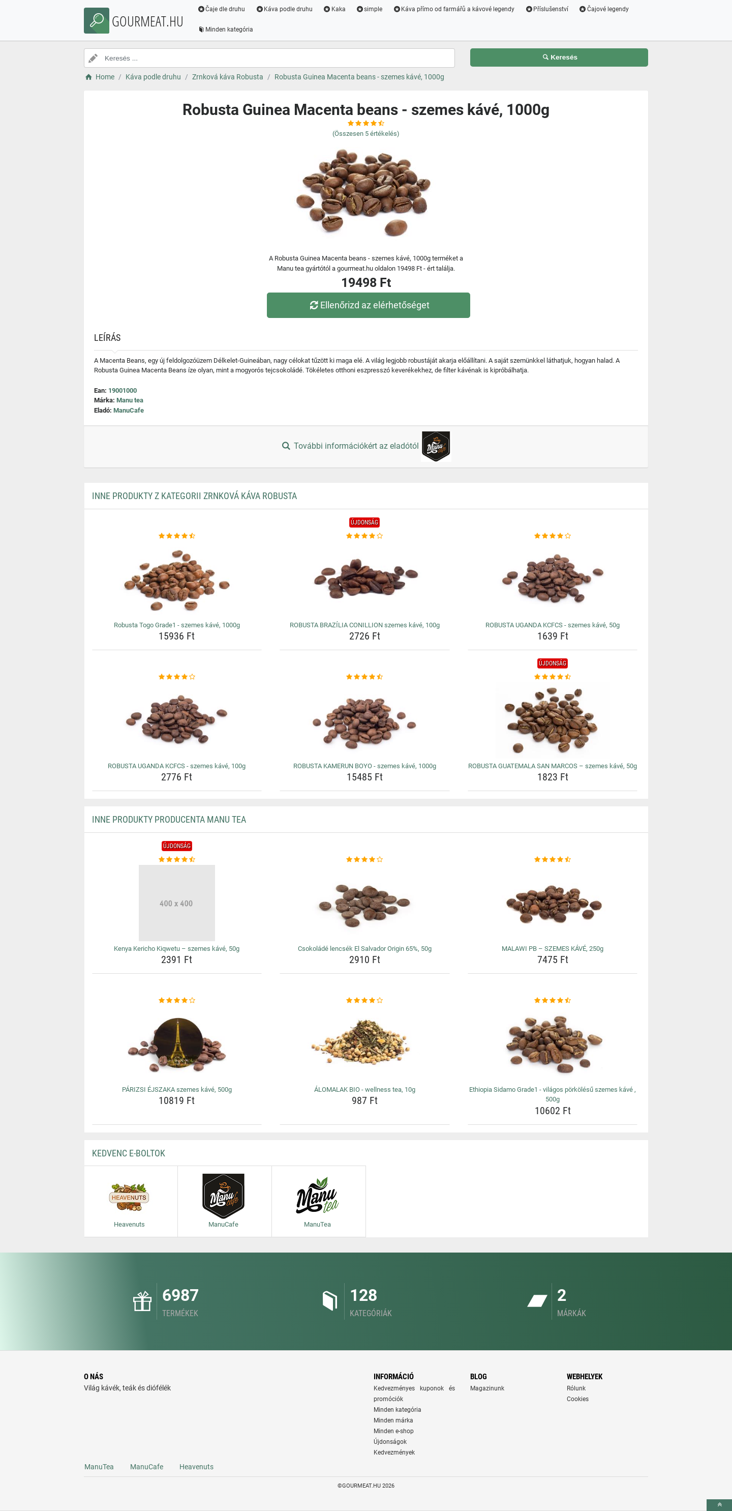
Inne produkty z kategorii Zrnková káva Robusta (194, 495)
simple (369, 9)
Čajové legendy (605, 9)
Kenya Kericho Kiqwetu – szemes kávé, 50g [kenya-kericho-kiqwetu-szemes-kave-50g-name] (176, 948)
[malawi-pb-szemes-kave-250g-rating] (552, 860)
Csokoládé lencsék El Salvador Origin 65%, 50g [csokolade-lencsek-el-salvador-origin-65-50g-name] (365, 948)
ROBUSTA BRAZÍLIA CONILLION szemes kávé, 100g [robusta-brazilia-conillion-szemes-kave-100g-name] (365, 625)
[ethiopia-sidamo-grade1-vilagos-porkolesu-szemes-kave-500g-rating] (552, 1001)
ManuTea (99, 1467)
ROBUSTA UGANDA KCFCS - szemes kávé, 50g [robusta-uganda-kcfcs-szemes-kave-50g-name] (552, 625)
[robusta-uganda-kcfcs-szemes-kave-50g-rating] (552, 536)
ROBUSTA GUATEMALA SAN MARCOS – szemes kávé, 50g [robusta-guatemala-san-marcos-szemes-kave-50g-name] (552, 766)
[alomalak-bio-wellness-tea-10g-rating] (364, 1001)
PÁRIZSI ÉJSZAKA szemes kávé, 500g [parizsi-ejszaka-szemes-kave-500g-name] (177, 1089)
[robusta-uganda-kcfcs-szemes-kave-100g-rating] (177, 677)
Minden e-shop (394, 1431)
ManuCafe (128, 410)
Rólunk (576, 1388)
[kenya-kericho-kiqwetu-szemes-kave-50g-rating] (177, 860)
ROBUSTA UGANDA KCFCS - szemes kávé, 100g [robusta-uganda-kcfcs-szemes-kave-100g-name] (177, 766)
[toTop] (719, 1505)
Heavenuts (196, 1467)
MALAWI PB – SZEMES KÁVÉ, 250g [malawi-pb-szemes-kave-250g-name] (552, 948)
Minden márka (393, 1420)
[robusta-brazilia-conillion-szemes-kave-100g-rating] (364, 536)
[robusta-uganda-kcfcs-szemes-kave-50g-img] (552, 579)
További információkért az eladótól (366, 446)
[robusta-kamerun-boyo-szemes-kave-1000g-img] (364, 720)
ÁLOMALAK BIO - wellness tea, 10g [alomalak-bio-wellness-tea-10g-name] (364, 1089)
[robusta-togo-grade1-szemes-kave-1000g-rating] (177, 536)
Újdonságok (390, 1441)
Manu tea (129, 400)
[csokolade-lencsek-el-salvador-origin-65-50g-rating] (364, 860)
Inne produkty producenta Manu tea (169, 819)
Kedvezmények (394, 1452)
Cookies (578, 1399)
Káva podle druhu (285, 9)
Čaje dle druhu (222, 9)
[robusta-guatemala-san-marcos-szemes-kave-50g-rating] (552, 677)
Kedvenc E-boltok (128, 1153)
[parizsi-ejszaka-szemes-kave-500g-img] (177, 1044)
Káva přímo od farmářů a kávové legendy (454, 9)
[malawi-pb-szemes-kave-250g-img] (552, 903)
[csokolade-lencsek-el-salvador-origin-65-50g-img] (364, 903)
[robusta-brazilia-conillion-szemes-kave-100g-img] (364, 579)
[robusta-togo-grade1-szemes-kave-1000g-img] (177, 579)
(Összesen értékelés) (366, 133)
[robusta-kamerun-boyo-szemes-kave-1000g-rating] (364, 677)
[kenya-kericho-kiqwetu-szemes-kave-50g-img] (177, 903)
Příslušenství (547, 9)
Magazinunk (487, 1388)
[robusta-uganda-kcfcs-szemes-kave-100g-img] (177, 720)
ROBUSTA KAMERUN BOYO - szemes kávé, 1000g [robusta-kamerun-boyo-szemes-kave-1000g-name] (364, 766)
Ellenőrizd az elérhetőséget (369, 305)
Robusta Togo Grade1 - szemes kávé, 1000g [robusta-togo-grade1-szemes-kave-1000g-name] (177, 625)
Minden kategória (226, 29)
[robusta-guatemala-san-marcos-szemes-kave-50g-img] (552, 720)
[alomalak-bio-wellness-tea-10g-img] (364, 1044)
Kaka (335, 9)
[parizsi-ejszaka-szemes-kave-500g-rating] (177, 1001)
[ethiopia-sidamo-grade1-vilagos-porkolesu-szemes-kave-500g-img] (552, 1044)
